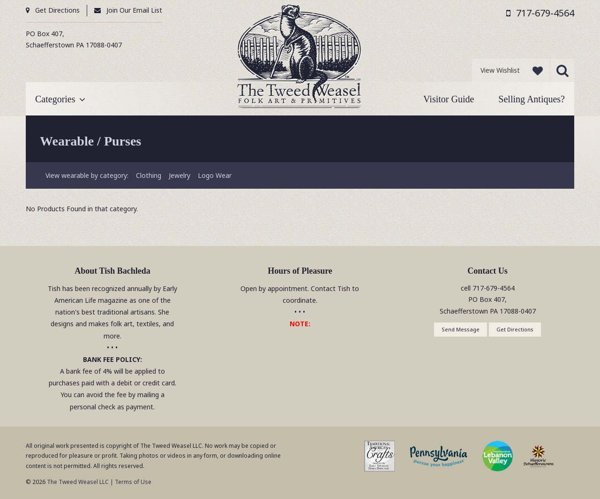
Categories (55, 99)
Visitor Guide (448, 99)
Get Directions (57, 10)
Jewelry (179, 175)
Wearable (67, 141)
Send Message (461, 329)
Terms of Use (133, 482)
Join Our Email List (134, 10)
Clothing (148, 175)
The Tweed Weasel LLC (77, 482)
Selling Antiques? (531, 99)
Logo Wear (215, 175)
